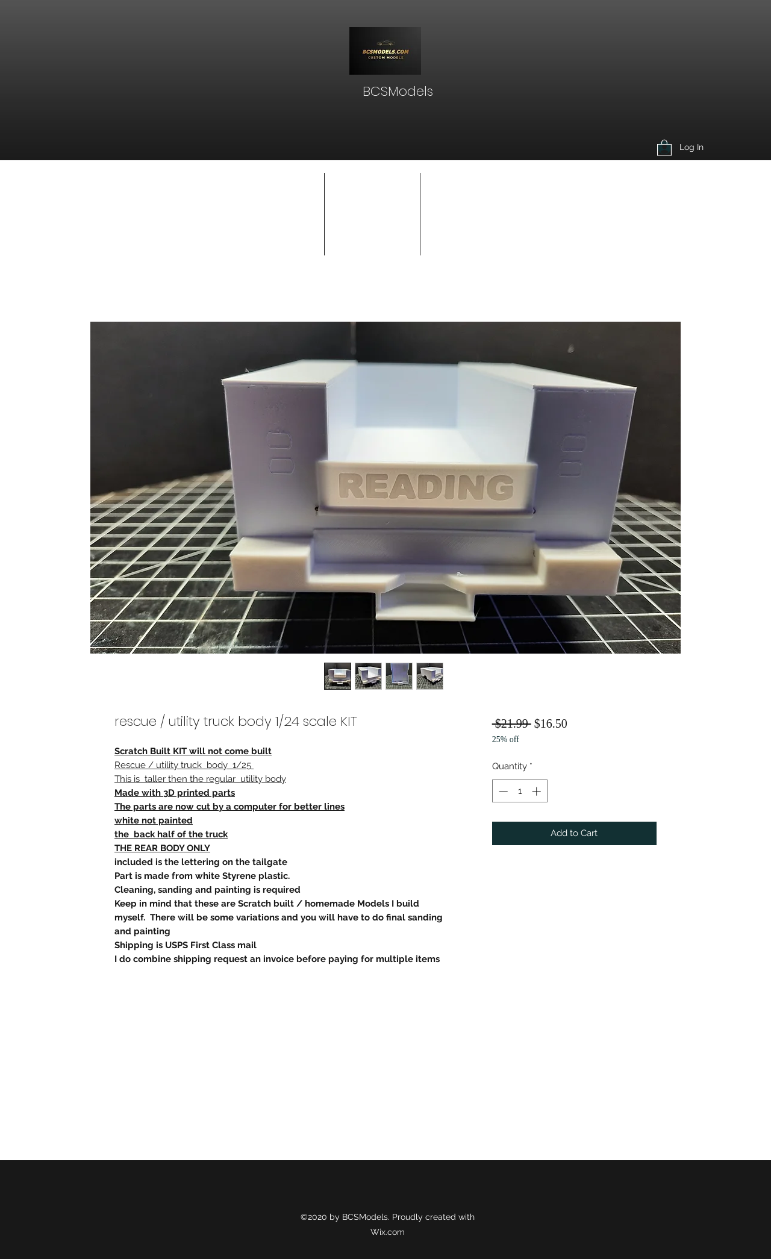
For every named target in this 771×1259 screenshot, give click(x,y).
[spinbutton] (519, 791)
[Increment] (537, 791)
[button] (664, 147)
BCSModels (398, 91)
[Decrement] (502, 791)
